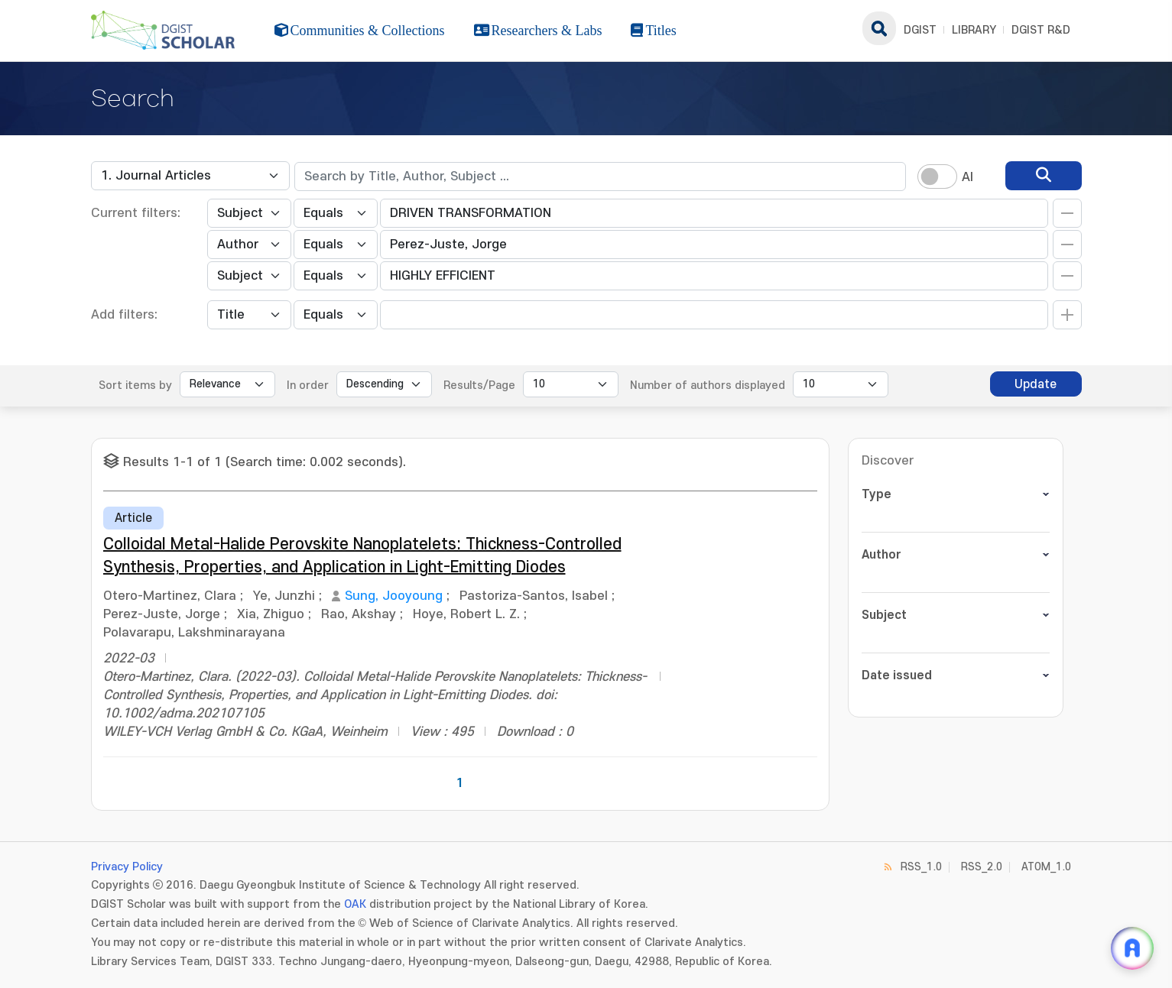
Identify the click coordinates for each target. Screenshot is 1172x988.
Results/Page (479, 385)
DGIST (920, 30)
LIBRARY (974, 30)
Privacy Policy (127, 866)
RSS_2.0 (981, 867)
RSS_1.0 (921, 867)
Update (1036, 384)
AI (967, 177)
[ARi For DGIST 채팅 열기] (1132, 948)
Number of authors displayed (707, 385)
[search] (1043, 175)
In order (308, 385)
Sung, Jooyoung (394, 596)
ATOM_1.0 (1046, 867)
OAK (355, 904)
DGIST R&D (1040, 30)
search (879, 28)
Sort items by (135, 385)
